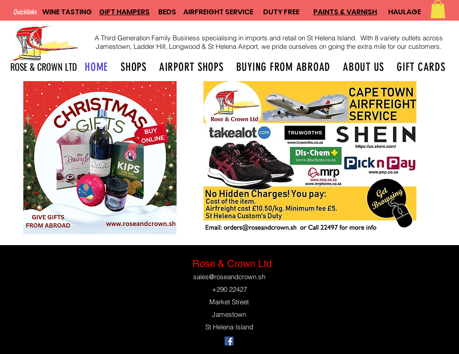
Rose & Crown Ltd (232, 263)
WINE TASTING (67, 12)
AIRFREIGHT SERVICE (218, 12)
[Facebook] (229, 341)
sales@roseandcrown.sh (229, 276)
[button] (438, 9)
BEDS (167, 12)
